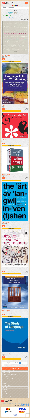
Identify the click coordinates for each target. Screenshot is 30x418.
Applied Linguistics (6, 372)
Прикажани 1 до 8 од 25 (13, 362)
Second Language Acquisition (8, 394)
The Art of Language (5, 222)
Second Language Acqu (6, 267)
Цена (13, 17)
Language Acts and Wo (6, 105)
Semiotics (4, 391)
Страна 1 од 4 (5, 362)
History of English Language (7, 378)
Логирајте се (11, 13)
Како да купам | (5, 403)
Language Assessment (6, 310)
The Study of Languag (6, 353)
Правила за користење (25, 404)
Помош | (19, 403)
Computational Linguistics (7, 396)
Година (16, 17)
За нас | (16, 403)
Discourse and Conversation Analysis (9, 374)
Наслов (7, 17)
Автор (10, 17)
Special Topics (5, 393)
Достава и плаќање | (11, 403)
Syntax (3, 381)
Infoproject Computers (25, 405)
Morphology (4, 383)
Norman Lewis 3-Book (6, 174)
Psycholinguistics (5, 376)
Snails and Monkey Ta (6, 139)
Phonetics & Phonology (6, 385)
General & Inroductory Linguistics (8, 370)
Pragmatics (4, 387)
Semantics (4, 379)
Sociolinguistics (5, 389)
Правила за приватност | (25, 403)
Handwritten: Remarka (6, 55)
